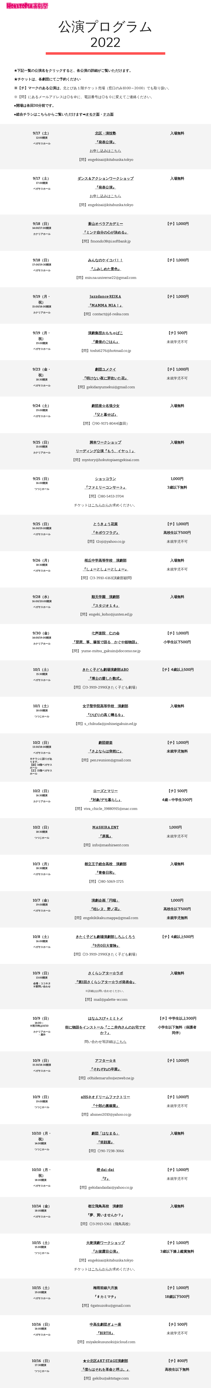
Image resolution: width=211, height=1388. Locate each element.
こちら (121, 1042)
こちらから (100, 505)
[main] (105, 36)
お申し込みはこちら (105, 151)
